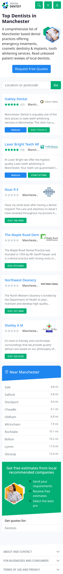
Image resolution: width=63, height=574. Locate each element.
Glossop (31, 454)
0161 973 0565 (16, 265)
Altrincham (31, 424)
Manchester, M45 (33, 195)
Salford (31, 394)
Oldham (31, 417)
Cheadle (31, 409)
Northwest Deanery (20, 280)
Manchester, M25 (38, 104)
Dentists (10, 528)
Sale (31, 387)
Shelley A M (14, 325)
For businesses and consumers (26, 561)
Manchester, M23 (33, 240)
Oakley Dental (16, 99)
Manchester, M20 (38, 150)
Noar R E (11, 189)
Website (15, 129)
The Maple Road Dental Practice (30, 235)
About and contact (17, 552)
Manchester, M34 (33, 331)
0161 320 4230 (16, 356)
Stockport (31, 402)
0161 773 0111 (39, 129)
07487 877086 (39, 175)
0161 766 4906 (16, 220)
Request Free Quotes (31, 69)
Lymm (31, 446)
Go (56, 85)
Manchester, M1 (32, 285)
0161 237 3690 (16, 311)
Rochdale (31, 432)
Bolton (31, 439)
